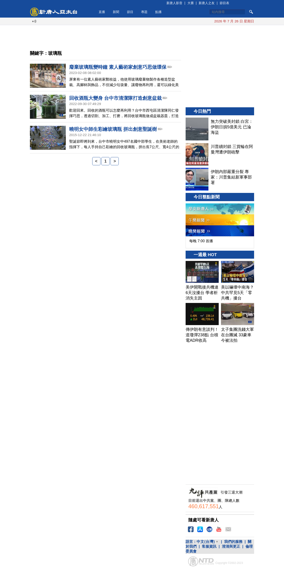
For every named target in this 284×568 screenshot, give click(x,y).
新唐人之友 (207, 3)
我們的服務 (233, 542)
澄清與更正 (231, 546)
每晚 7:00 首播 (201, 241)
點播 (158, 12)
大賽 (190, 3)
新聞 (116, 12)
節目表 (224, 3)
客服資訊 (209, 546)
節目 (130, 12)
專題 (144, 12)
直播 (102, 12)
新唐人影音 (174, 3)
